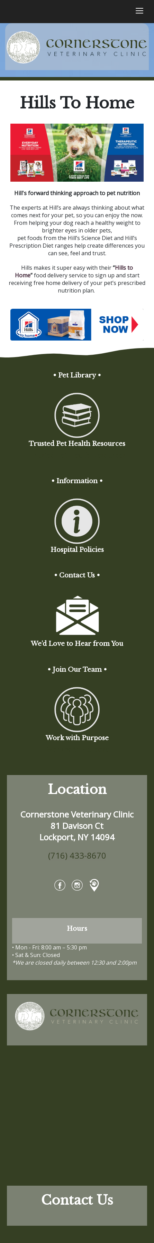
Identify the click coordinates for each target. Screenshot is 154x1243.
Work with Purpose (77, 750)
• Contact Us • (77, 575)
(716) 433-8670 (77, 855)
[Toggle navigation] (139, 11)
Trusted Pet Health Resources (77, 455)
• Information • (77, 481)
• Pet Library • (77, 375)
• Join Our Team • (77, 669)
